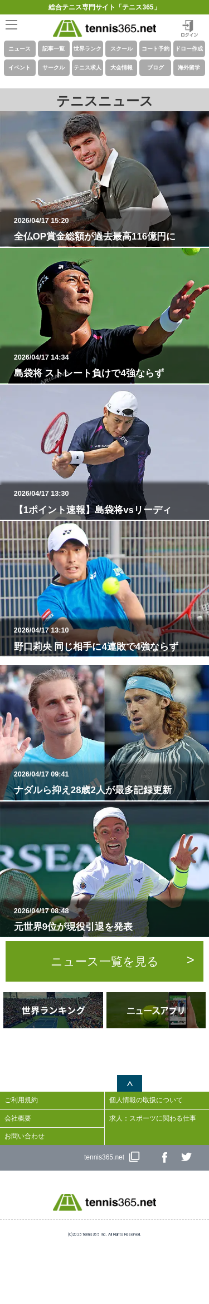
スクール (121, 49)
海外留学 (189, 67)
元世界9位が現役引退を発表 (109, 919)
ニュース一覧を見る (105, 961)
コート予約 (155, 49)
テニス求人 (87, 67)
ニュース (19, 49)
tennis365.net (104, 1157)
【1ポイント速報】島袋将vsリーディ (109, 502)
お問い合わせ (24, 1136)
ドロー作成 (189, 49)
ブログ (155, 67)
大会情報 (121, 67)
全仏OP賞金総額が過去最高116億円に (109, 229)
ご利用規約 (21, 1100)
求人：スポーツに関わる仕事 (152, 1118)
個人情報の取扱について (146, 1100)
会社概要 (17, 1118)
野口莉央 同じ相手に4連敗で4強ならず (109, 638)
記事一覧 (53, 49)
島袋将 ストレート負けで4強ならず (109, 366)
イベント (19, 67)
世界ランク (87, 49)
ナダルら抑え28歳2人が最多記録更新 (109, 782)
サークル (53, 67)
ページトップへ (129, 1083)
